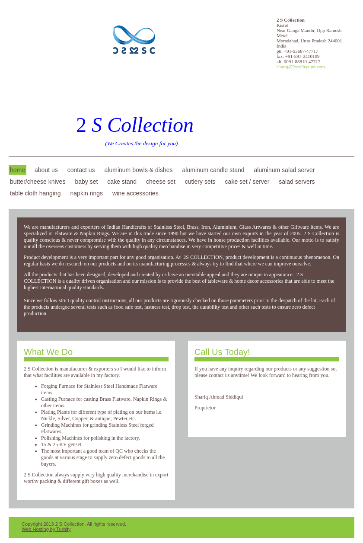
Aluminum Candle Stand (213, 169)
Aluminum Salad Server (284, 169)
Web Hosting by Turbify (46, 529)
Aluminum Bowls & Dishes (139, 169)
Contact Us (81, 169)
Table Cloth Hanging (35, 193)
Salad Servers (297, 181)
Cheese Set (160, 181)
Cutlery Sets (200, 181)
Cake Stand (122, 181)
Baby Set (86, 181)
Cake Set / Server (247, 181)
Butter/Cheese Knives (37, 181)
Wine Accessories (135, 193)
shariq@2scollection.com (301, 66)
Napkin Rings (86, 193)
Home (17, 169)
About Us (46, 169)
